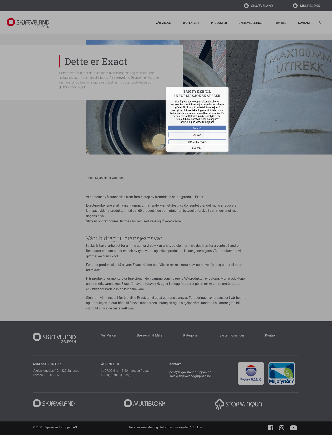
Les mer (197, 147)
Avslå (197, 134)
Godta (197, 127)
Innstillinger (197, 141)
